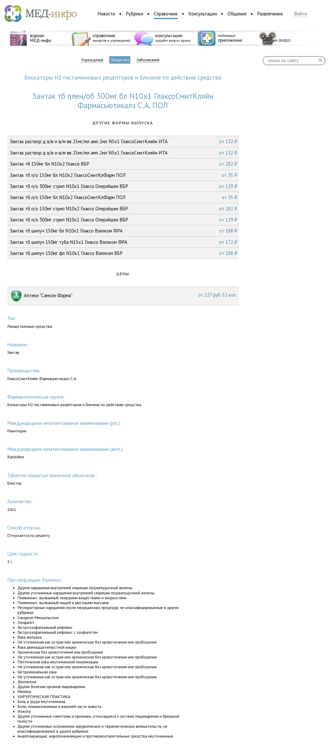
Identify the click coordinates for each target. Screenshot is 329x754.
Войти (300, 14)
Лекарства (120, 59)
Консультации (202, 14)
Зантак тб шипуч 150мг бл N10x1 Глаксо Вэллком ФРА (123, 230)
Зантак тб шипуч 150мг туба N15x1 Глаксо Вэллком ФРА (123, 242)
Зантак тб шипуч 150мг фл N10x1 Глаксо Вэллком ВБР (123, 253)
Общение (236, 14)
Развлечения (270, 14)
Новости (106, 14)
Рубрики (134, 14)
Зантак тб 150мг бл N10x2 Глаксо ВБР (123, 163)
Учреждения (92, 59)
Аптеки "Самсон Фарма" (123, 295)
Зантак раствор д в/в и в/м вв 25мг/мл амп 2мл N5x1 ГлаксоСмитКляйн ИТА (123, 141)
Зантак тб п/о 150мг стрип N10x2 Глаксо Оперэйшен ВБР (123, 208)
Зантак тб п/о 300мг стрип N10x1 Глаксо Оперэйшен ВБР (123, 186)
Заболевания (147, 59)
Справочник (166, 14)
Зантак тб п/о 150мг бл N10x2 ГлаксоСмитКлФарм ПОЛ (123, 175)
